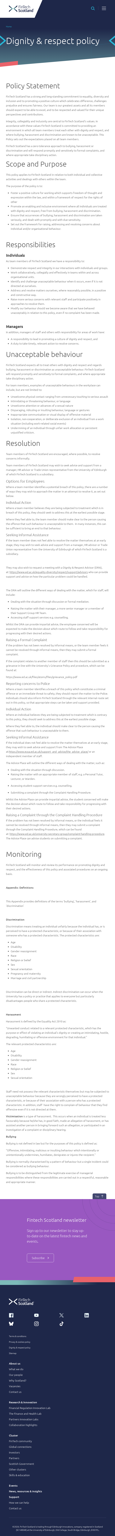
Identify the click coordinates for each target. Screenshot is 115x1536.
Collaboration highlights (23, 1425)
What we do (16, 1369)
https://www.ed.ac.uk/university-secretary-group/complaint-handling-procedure (57, 833)
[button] (93, 8)
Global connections (20, 1446)
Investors (14, 1452)
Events (13, 1485)
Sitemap (12, 1353)
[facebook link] (19, 1315)
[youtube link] (45, 1315)
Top (99, 1196)
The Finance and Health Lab (25, 1413)
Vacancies (14, 1386)
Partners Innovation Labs (23, 1419)
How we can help (19, 1502)
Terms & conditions (17, 1336)
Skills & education (19, 1475)
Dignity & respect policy (19, 1347)
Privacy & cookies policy (19, 1341)
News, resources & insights (25, 1491)
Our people (16, 1374)
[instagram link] (45, 1323)
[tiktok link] (70, 1323)
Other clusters (17, 1469)
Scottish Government (21, 1463)
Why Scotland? (17, 1380)
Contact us (15, 1391)
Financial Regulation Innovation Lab (29, 1408)
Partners (14, 1458)
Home (9, 26)
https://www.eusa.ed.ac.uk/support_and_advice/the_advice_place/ (48, 751)
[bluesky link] (19, 1323)
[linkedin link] (95, 1315)
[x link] (70, 1315)
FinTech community (20, 1441)
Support (14, 1497)
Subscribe (40, 1258)
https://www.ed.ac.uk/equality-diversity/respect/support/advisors (49, 572)
